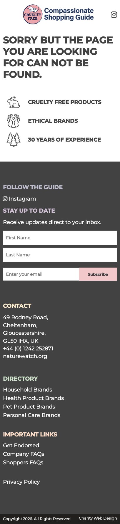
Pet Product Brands (29, 407)
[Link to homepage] (58, 15)
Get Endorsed (21, 445)
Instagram (19, 199)
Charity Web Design (98, 518)
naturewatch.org (25, 356)
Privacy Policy (21, 482)
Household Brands (27, 390)
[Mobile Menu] (12, 13)
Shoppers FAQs (23, 462)
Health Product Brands (33, 398)
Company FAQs (23, 454)
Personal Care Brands (31, 415)
